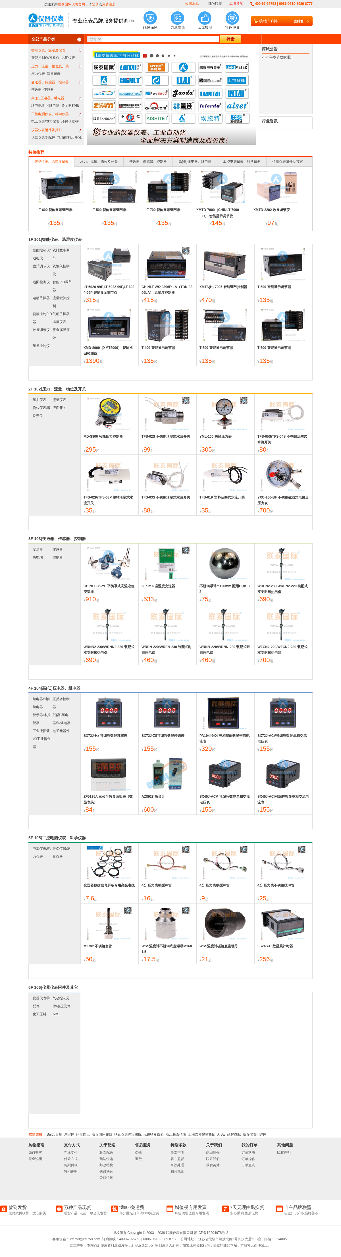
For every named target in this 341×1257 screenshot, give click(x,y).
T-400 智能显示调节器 (158, 348)
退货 (138, 1159)
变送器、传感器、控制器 (50, 82)
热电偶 (38, 557)
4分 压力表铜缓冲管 (157, 885)
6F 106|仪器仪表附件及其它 (53, 987)
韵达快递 (106, 1159)
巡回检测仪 (41, 282)
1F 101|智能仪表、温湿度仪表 (55, 239)
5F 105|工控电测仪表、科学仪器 (57, 838)
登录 (95, 4)
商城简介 (213, 1153)
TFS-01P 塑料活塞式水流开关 (222, 497)
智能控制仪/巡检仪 (45, 58)
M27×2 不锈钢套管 (98, 946)
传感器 (48, 90)
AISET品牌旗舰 (229, 1134)
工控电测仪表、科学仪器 (50, 114)
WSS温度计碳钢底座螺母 (218, 946)
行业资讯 (270, 121)
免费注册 (109, 4)
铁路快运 (106, 1171)
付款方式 (71, 1159)
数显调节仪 (41, 330)
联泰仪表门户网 (255, 1134)
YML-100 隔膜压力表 (215, 437)
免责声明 (177, 1153)
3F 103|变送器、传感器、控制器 (57, 538)
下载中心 (254, 49)
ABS (56, 1014)
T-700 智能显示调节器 (163, 210)
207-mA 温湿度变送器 (158, 586)
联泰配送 (106, 1153)
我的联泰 (215, 4)
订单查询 (248, 1165)
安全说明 (35, 1159)
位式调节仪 (41, 266)
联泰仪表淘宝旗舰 (128, 1134)
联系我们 (213, 1159)
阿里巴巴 (83, 1134)
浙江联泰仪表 (176, 1134)
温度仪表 (68, 58)
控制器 (58, 557)
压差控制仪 (41, 346)
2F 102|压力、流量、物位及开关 (57, 389)
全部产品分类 (43, 39)
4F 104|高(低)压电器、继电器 (54, 688)
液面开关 (59, 408)
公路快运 (106, 1178)
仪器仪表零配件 (43, 137)
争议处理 (177, 1165)
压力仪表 (38, 74)
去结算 (299, 21)
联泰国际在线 (102, 1134)
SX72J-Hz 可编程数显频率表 (105, 736)
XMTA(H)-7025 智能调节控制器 (223, 287)
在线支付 (71, 1153)
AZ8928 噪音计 (153, 797)
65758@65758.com (84, 1239)
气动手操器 (61, 314)
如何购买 (35, 1153)
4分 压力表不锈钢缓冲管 (275, 885)
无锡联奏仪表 (153, 1134)
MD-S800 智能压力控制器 (103, 437)
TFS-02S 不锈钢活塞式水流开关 (166, 437)
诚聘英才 (213, 1165)
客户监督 (177, 1159)
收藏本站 (192, 4)
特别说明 (71, 1171)
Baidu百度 (54, 1134)
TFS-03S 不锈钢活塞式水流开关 (166, 497)
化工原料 (39, 1014)
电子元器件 (61, 731)
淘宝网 (69, 1134)
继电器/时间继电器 (45, 105)
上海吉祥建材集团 (201, 1134)
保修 (138, 1153)
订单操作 (248, 1159)
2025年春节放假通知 (277, 55)
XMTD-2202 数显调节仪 (271, 210)
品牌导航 (236, 4)
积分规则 (177, 1171)
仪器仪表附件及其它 (46, 130)
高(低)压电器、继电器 (47, 98)
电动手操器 (41, 298)
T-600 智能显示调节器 (55, 210)
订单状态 (248, 1153)
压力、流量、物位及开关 (50, 66)
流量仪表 (54, 74)
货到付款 (71, 1165)
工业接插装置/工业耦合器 (42, 739)
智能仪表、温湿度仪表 (48, 50)
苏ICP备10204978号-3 (211, 1233)
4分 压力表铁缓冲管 (214, 885)
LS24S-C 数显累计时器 (275, 946)
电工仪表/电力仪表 (45, 121)
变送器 (36, 90)
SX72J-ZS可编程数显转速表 (163, 736)
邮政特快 (106, 1165)
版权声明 (284, 1153)
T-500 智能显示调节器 (109, 210)
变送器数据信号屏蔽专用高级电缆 (109, 885)
